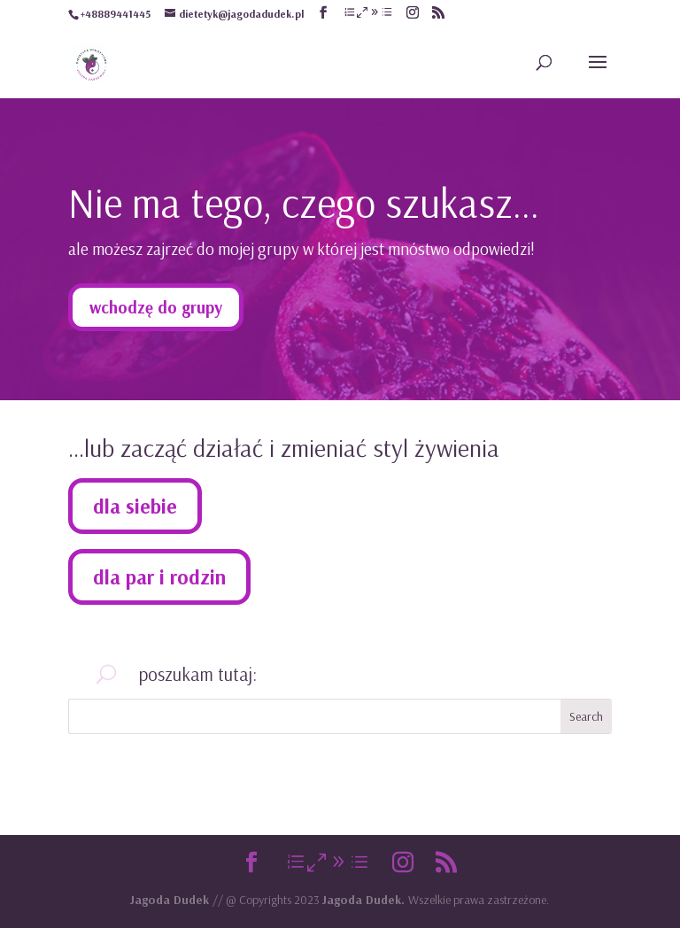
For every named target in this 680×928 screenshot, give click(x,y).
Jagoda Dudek (171, 900)
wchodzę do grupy (155, 307)
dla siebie (135, 506)
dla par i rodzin (159, 577)
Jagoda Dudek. (365, 900)
